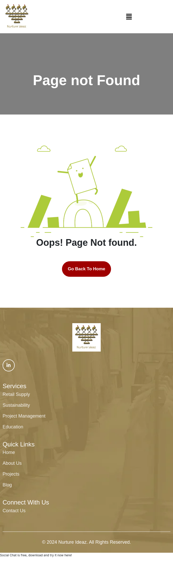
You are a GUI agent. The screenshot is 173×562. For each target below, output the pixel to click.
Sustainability (16, 405)
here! (68, 555)
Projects (11, 474)
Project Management (24, 416)
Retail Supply (16, 394)
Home (9, 452)
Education (13, 426)
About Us (12, 463)
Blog (7, 484)
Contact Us (14, 510)
